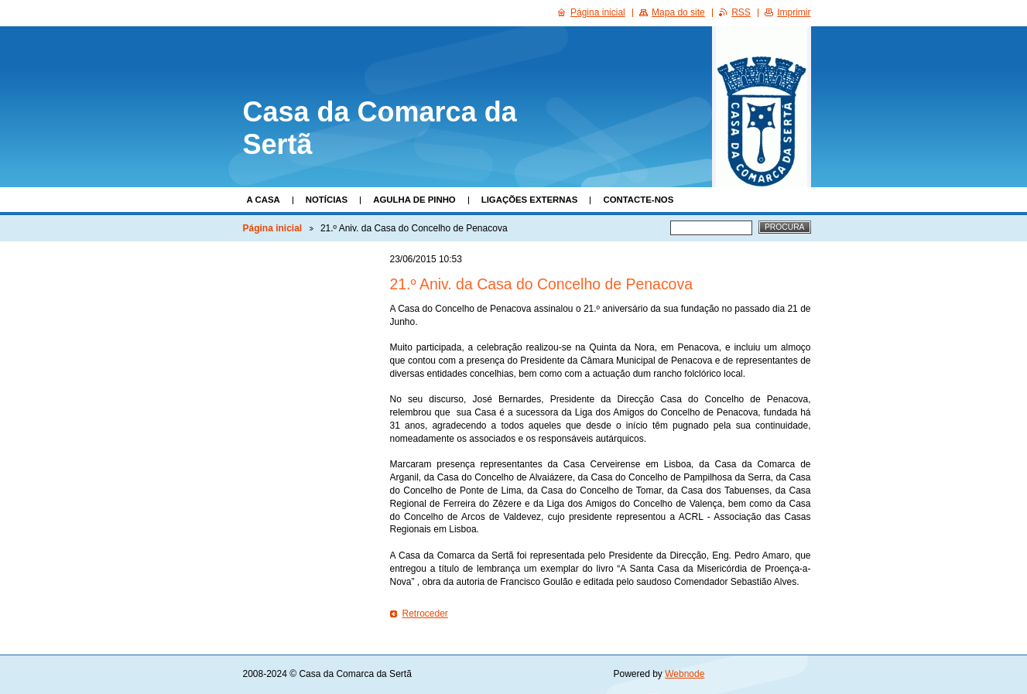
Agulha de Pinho (414, 199)
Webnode (684, 673)
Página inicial (273, 228)
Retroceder (425, 613)
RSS (741, 12)
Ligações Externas (529, 199)
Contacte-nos (638, 199)
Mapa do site (678, 12)
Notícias (326, 199)
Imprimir (793, 12)
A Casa (263, 199)
